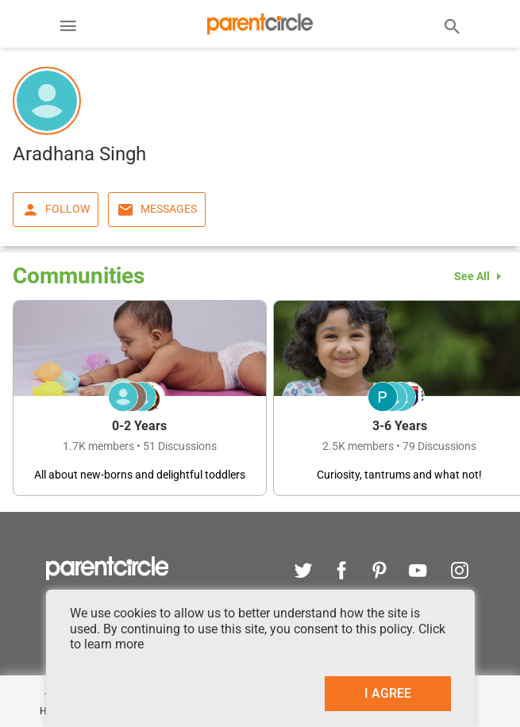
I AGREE (387, 693)
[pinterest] (379, 573)
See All (480, 276)
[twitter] (303, 573)
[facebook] (341, 573)
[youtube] (418, 573)
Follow (55, 209)
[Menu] (68, 27)
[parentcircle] (107, 576)
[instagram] (456, 573)
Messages (157, 209)
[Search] (452, 25)
